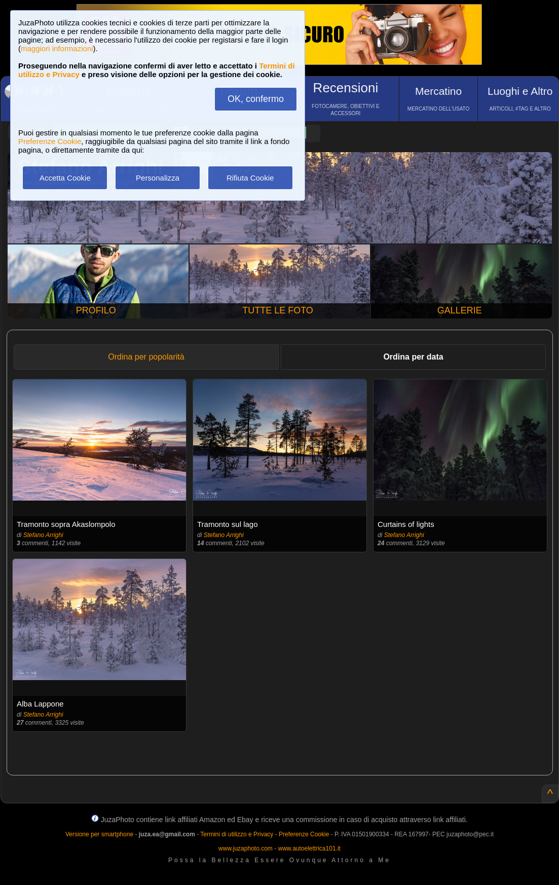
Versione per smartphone (99, 834)
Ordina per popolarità (146, 356)
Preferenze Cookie (49, 141)
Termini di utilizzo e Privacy (236, 834)
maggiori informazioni (57, 48)
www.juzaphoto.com (245, 848)
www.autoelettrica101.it (309, 848)
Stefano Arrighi (43, 535)
